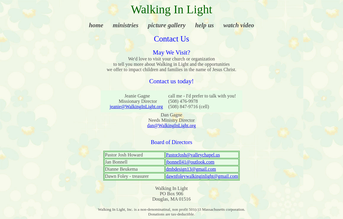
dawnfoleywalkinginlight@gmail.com (202, 176)
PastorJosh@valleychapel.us (193, 154)
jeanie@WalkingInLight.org (136, 106)
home (96, 25)
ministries (126, 25)
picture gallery (166, 25)
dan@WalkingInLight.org (171, 125)
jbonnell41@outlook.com (190, 161)
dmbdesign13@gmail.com (191, 169)
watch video (238, 25)
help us (204, 25)
